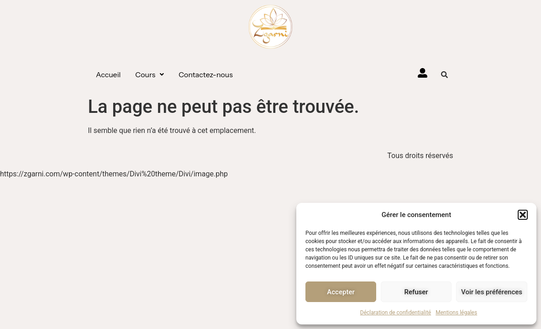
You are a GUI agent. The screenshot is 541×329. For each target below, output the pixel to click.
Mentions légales (456, 312)
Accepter (340, 292)
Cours (149, 74)
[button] (522, 214)
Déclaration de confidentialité (395, 312)
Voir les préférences (491, 292)
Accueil (108, 74)
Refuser (416, 292)
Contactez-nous (206, 74)
